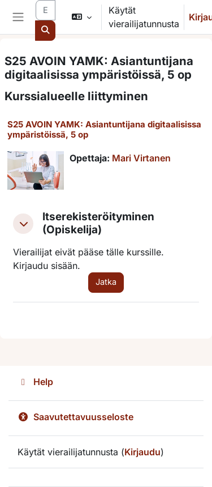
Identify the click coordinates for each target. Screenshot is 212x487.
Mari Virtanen (141, 158)
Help (35, 381)
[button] (81, 17)
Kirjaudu (142, 452)
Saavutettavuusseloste (75, 416)
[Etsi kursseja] (45, 10)
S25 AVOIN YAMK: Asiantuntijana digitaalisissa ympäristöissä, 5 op (104, 129)
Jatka (106, 282)
